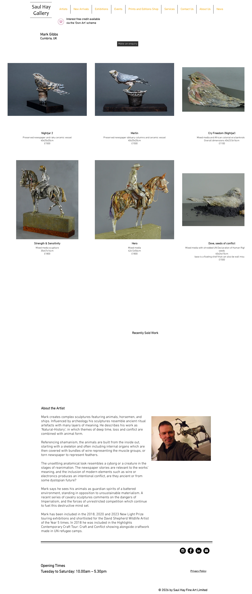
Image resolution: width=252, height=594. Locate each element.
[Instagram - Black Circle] (183, 551)
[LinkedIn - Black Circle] (198, 551)
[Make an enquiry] (127, 43)
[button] (101, 9)
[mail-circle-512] (206, 551)
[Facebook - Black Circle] (191, 551)
